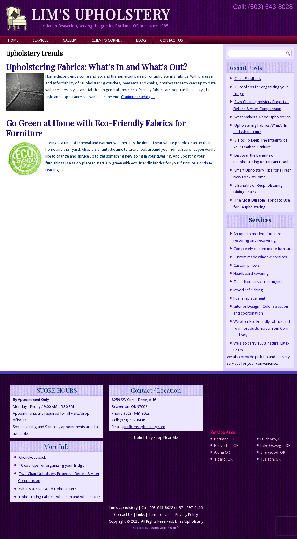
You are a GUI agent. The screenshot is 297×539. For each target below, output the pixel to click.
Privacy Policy (186, 514)
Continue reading (138, 97)
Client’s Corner (106, 40)
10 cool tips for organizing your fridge (51, 465)
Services (40, 40)
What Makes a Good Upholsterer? (263, 117)
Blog (141, 40)
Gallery (70, 40)
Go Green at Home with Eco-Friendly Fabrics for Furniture (95, 128)
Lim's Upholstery (100, 13)
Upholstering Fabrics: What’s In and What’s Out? (96, 66)
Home (13, 40)
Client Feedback (247, 78)
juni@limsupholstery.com (143, 427)
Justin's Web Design (164, 527)
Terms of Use (159, 514)
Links (140, 514)
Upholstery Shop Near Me (156, 437)
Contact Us (171, 40)
